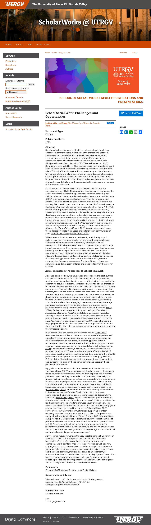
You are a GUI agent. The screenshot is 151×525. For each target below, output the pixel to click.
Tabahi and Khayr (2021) (56, 371)
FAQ (63, 517)
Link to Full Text (131, 113)
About (55, 517)
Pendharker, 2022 (64, 397)
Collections (10, 61)
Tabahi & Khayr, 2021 (89, 416)
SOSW (54, 52)
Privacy (46, 521)
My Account (74, 517)
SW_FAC (62, 52)
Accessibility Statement (93, 517)
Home (47, 52)
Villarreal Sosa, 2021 (55, 389)
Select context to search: (17, 88)
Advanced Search (14, 97)
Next (134, 52)
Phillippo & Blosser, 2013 (57, 163)
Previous (123, 52)
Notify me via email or (17, 101)
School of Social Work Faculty (18, 129)
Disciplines (10, 65)
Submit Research (13, 117)
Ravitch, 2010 (76, 163)
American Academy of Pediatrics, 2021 (69, 233)
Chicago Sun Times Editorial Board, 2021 (65, 228)
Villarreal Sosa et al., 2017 (95, 163)
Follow (110, 123)
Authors (9, 69)
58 (69, 52)
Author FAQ (11, 113)
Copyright (55, 521)
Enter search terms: (14, 80)
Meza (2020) (101, 332)
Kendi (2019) (61, 418)
